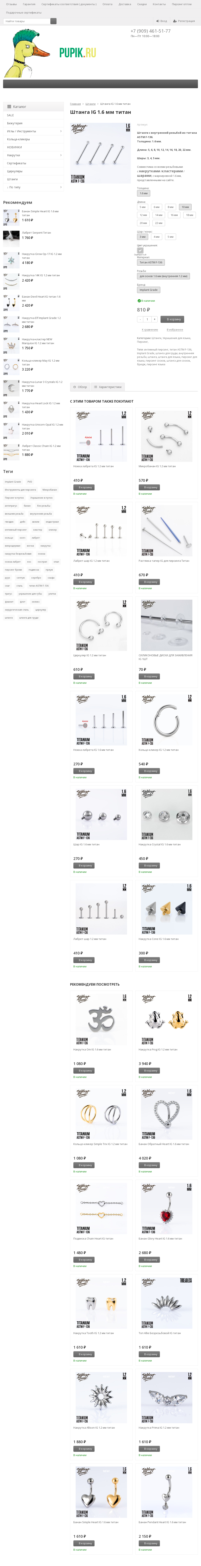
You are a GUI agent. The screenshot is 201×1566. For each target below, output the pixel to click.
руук (7, 577)
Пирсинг (142, 342)
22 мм (158, 223)
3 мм (143, 237)
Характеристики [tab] (107, 387)
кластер (37, 529)
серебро (36, 577)
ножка (41, 553)
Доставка (125, 4)
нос (29, 561)
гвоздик (9, 521)
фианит (9, 601)
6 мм (156, 207)
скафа (51, 577)
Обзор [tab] (80, 387)
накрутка (45, 545)
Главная (75, 104)
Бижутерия (14, 123)
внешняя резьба (14, 513)
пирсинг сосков (155, 360)
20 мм (143, 223)
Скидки (142, 4)
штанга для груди (167, 353)
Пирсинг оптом (182, 4)
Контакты (159, 4)
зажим (35, 521)
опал (56, 561)
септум (21, 577)
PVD (30, 481)
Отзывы (11, 4)
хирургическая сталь (17, 609)
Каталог (16, 106)
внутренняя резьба (41, 513)
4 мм (156, 237)
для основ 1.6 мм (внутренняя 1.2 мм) (163, 276)
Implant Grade (149, 290)
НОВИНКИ (14, 147)
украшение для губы (30, 593)
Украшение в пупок (41, 497)
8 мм (170, 207)
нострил (42, 561)
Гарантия (29, 4)
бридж (141, 364)
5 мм (143, 207)
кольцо (9, 537)
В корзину (171, 319)
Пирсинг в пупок (14, 497)
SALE (10, 115)
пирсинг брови (13, 569)
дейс (22, 521)
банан (27, 505)
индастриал (52, 521)
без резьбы (43, 505)
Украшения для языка (176, 338)
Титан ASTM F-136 (151, 262)
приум (49, 569)
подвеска (34, 569)
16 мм (174, 215)
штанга (152, 357)
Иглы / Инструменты (21, 131)
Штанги (90, 104)
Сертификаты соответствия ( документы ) (69, 4)
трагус (8, 593)
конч (22, 537)
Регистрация (184, 21)
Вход (161, 21)
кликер (53, 529)
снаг (7, 585)
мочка (30, 545)
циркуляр (40, 609)
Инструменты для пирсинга (20, 489)
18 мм (189, 215)
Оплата (107, 4)
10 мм (185, 207)
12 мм (143, 215)
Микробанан (50, 489)
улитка (52, 593)
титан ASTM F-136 (180, 349)
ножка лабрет (13, 561)
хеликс (36, 601)
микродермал (12, 545)
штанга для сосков (178, 360)
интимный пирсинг (156, 349)
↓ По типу (13, 187)
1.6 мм (144, 193)
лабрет (36, 537)
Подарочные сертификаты (24, 12)
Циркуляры (14, 171)
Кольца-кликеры (18, 139)
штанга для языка (169, 357)
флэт (22, 601)
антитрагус (11, 505)
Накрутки (13, 155)
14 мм (158, 215)
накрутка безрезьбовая (18, 553)
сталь (19, 585)
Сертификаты (16, 163)
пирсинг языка (156, 364)
